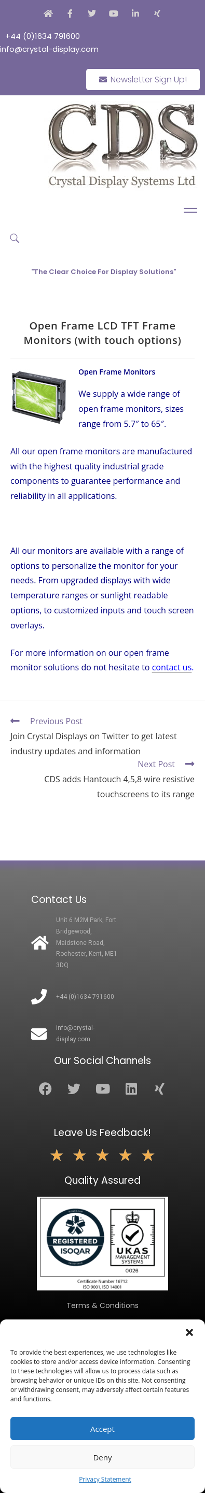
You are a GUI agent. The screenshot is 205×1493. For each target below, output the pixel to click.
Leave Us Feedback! (102, 1133)
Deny (102, 1457)
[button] (189, 1332)
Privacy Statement (105, 1479)
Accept (102, 1429)
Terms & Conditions (102, 1305)
